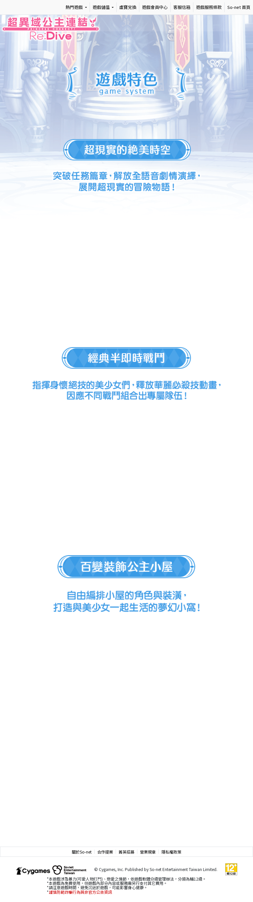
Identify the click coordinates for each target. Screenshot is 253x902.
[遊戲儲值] (103, 7)
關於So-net (82, 852)
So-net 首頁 (238, 7)
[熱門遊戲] (76, 7)
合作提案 (105, 852)
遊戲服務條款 (209, 7)
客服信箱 (181, 7)
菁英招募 (126, 852)
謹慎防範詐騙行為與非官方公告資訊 (80, 892)
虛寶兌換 (127, 7)
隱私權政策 (171, 852)
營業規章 (148, 852)
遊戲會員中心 (155, 7)
